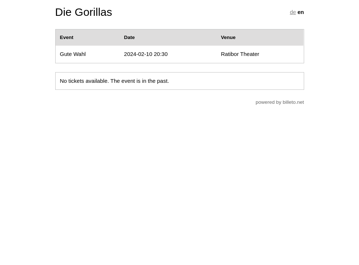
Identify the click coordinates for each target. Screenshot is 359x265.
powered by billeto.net (280, 102)
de (293, 12)
